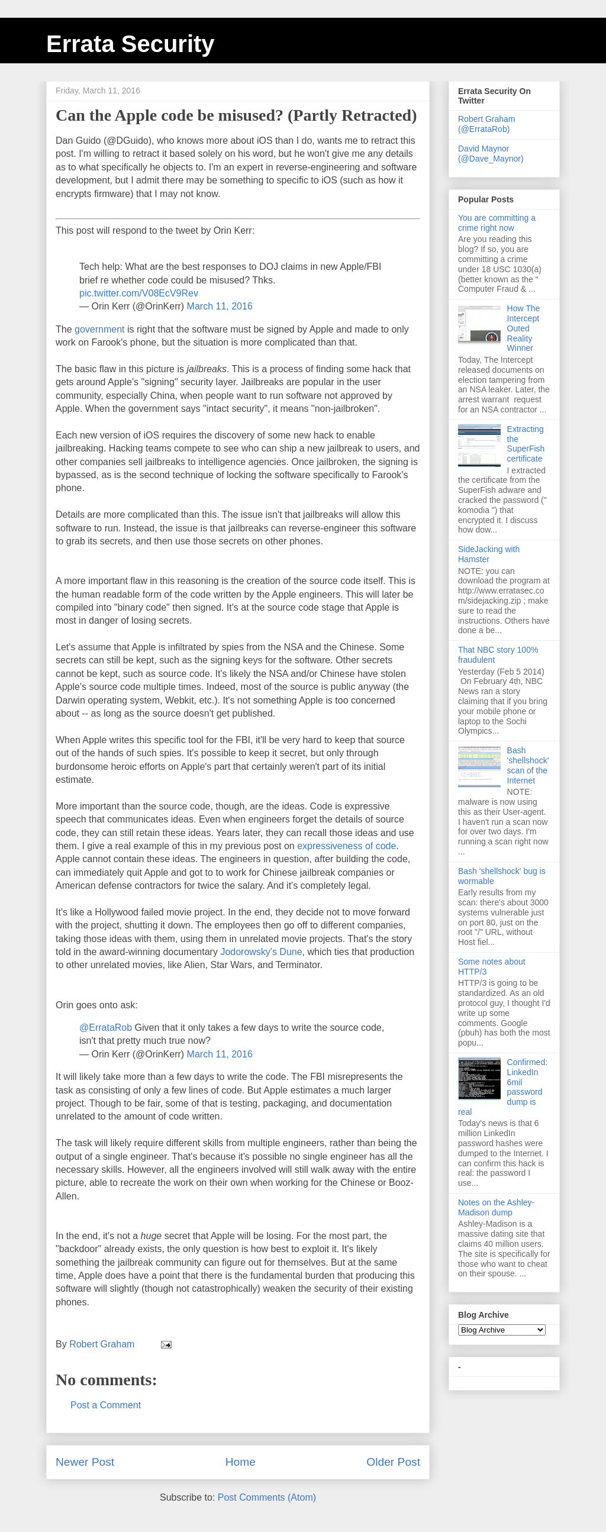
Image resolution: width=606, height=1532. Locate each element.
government (101, 329)
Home (240, 1462)
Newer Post (85, 1462)
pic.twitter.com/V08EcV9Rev (138, 293)
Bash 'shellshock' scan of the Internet (528, 765)
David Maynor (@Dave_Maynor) (491, 153)
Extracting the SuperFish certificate (526, 443)
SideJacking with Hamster (489, 554)
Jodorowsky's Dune (260, 952)
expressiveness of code (346, 846)
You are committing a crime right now (497, 223)
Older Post (393, 1462)
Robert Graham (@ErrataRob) (486, 124)
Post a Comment (105, 1405)
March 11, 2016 (220, 306)
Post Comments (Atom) (267, 1497)
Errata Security (130, 44)
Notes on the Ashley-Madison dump (496, 1207)
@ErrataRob (105, 1028)
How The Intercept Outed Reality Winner (523, 328)
